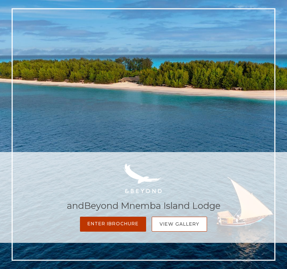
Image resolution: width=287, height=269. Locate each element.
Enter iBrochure (113, 223)
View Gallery (179, 224)
